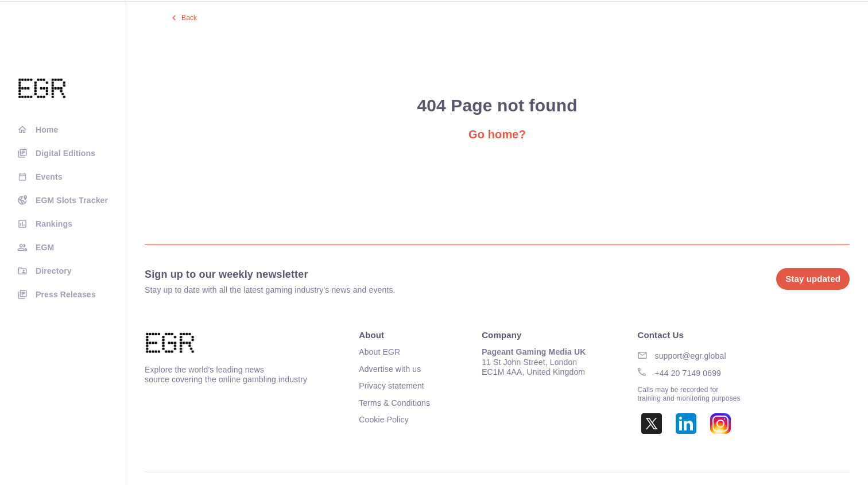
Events (49, 176)
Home (47, 129)
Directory (54, 271)
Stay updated (812, 279)
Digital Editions (65, 153)
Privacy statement (391, 385)
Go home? (497, 134)
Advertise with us (390, 369)
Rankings (54, 223)
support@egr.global (690, 355)
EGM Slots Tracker (72, 200)
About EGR (379, 351)
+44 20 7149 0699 (688, 373)
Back (189, 18)
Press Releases (66, 294)
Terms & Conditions (394, 403)
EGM (45, 247)
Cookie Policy (384, 419)
